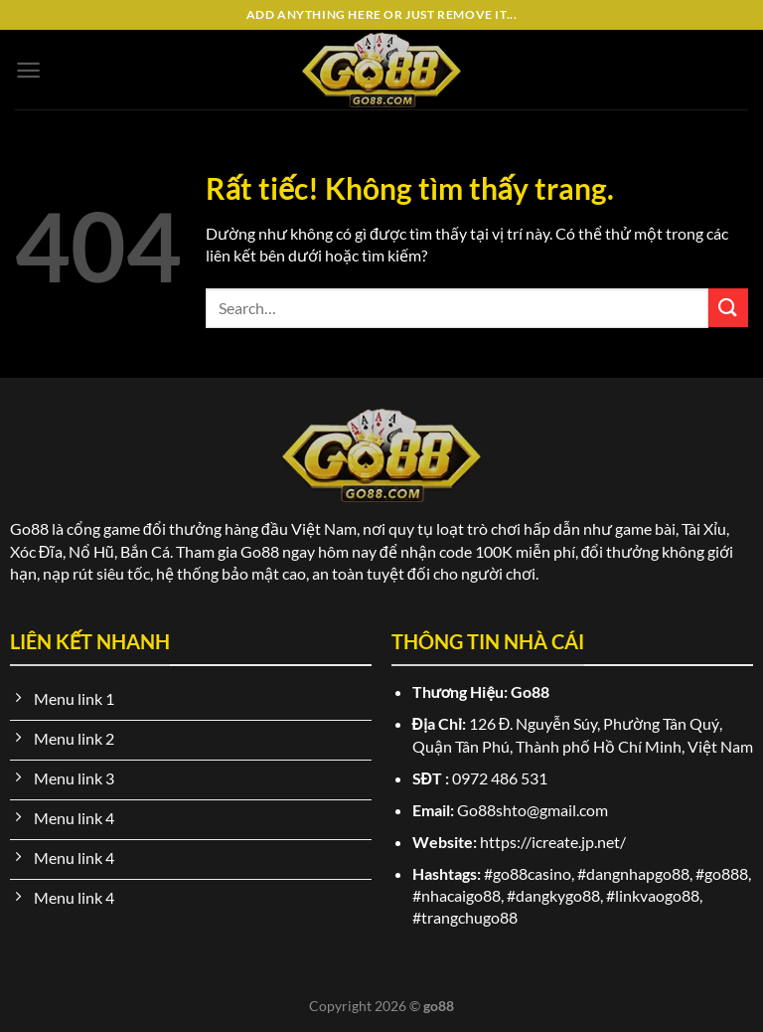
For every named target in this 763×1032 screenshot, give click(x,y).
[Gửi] (728, 307)
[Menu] (28, 70)
